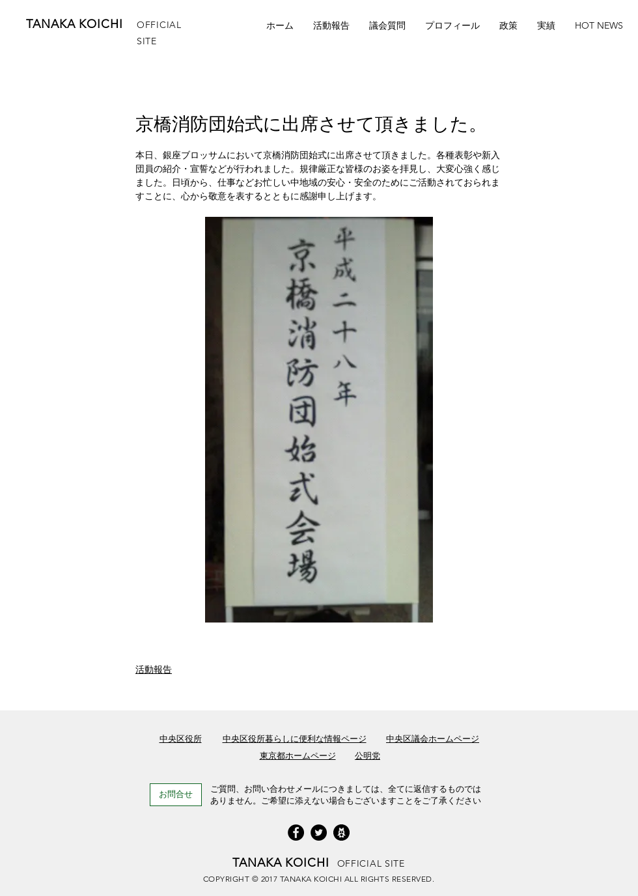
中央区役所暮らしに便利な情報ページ (295, 739)
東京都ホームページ (298, 756)
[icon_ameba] (341, 832)
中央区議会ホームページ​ (432, 739)
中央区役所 (181, 739)
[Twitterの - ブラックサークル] (319, 832)
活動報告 (153, 669)
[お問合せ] (176, 794)
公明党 (367, 756)
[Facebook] (296, 832)
